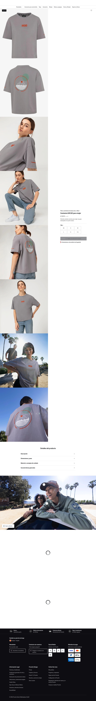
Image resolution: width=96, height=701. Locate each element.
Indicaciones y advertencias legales (17, 679)
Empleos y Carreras (33, 672)
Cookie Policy (12, 682)
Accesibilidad (12, 690)
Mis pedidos (51, 670)
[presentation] (48, 503)
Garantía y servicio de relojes (35, 678)
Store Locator (32, 680)
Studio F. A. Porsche (33, 675)
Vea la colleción (8, 526)
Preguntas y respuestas (54, 672)
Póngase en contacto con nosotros (38, 651)
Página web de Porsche (54, 675)
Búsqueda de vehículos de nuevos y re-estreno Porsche (57, 681)
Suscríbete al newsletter (18, 650)
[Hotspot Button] (44, 484)
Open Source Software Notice (16, 685)
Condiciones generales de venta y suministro (16, 673)
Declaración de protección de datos (17, 677)
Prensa (30, 670)
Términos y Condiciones (14, 670)
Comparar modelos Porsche (55, 685)
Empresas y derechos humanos (16, 687)
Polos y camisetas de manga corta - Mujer (69, 210)
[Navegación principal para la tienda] (48, 7)
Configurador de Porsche (54, 678)
